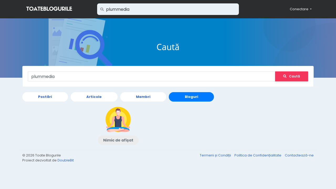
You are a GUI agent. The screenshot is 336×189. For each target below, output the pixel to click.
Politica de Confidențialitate (258, 155)
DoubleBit (65, 160)
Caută (291, 76)
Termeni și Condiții (216, 155)
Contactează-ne (299, 155)
